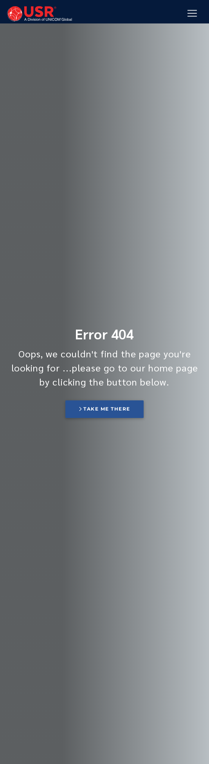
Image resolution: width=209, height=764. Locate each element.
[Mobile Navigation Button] (192, 13)
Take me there (104, 409)
